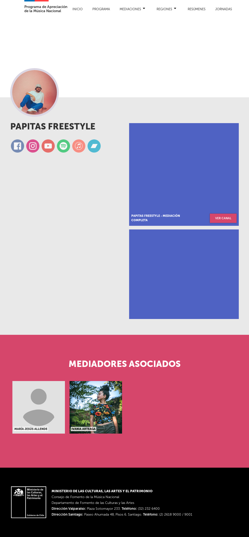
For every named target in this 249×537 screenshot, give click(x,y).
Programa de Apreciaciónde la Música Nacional (45, 9)
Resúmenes (196, 9)
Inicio (77, 9)
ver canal (223, 218)
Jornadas (223, 9)
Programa (101, 9)
